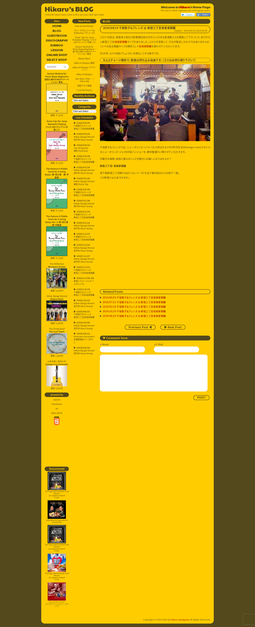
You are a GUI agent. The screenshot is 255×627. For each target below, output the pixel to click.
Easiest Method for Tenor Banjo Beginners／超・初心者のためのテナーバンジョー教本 (84, 50)
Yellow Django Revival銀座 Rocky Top (84, 181)
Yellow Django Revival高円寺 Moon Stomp (84, 136)
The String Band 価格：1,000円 (56, 342)
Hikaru (184, 7)
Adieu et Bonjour (84, 74)
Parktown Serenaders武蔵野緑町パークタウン (84, 338)
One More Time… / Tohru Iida (84, 80)
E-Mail (159, 344)
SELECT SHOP (57, 60)
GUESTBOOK (57, 36)
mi (57, 408)
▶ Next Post (173, 327)
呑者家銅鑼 (121, 41)
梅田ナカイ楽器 (84, 85)
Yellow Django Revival (56, 308)
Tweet (189, 14)
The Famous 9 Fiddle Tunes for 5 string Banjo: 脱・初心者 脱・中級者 (57, 173)
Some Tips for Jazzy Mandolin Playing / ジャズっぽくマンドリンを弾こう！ (84, 40)
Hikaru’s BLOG (69, 8)
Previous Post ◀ (140, 327)
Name (105, 344)
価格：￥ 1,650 (56, 100)
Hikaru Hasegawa (180, 619)
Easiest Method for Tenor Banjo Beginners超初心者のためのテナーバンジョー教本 (57, 78)
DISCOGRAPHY (57, 40)
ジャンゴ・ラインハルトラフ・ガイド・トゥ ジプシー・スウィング (56, 594)
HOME (56, 26)
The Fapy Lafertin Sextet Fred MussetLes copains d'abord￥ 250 (57, 485)
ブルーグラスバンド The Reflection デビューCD (84, 31)
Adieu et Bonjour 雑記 (84, 62)
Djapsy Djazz (84, 58)
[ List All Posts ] (84, 90)
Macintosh (57, 404)
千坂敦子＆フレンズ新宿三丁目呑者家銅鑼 (84, 125)
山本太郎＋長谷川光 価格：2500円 (57, 375)
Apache (56, 399)
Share (205, 14)
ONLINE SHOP (56, 55)
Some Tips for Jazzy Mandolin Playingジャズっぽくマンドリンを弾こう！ (57, 125)
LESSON (57, 50)
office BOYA (56, 413)
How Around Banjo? (84, 26)
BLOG (56, 31)
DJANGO (56, 45)
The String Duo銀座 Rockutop (84, 148)
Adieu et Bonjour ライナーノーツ (84, 68)
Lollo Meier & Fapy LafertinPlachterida (57, 511)
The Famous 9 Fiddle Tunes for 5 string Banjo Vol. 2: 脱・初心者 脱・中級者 (57, 220)
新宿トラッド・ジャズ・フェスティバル (84, 281)
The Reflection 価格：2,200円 (56, 277)
